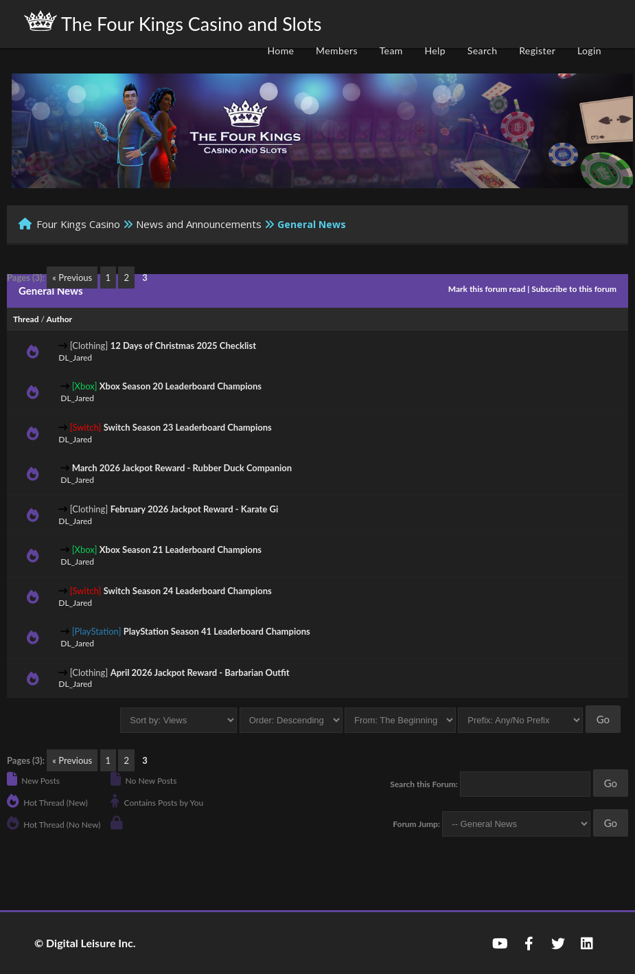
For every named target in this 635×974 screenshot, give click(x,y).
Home (280, 50)
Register (537, 50)
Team (391, 50)
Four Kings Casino (78, 224)
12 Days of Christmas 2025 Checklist (183, 345)
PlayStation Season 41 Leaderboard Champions (217, 631)
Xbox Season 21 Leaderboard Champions (181, 549)
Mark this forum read (486, 289)
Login (589, 50)
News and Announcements (199, 224)
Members (337, 50)
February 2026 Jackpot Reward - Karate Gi (195, 508)
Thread (25, 319)
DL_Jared (75, 357)
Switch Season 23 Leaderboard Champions (188, 427)
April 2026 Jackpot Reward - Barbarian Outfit (200, 672)
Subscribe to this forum (573, 289)
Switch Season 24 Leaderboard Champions (188, 590)
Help (435, 50)
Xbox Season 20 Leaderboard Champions (181, 386)
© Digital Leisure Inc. (85, 942)
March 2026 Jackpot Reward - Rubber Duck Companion (182, 467)
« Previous (72, 277)
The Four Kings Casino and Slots (172, 22)
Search (482, 50)
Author (60, 319)
